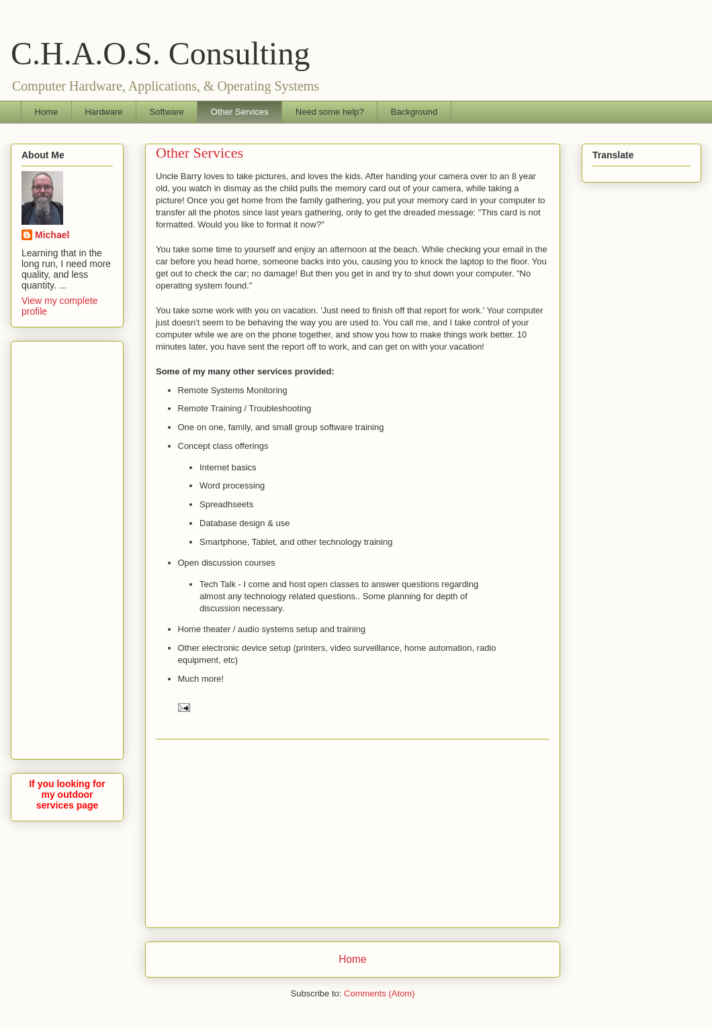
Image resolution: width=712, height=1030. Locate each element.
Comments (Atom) (379, 993)
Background (414, 112)
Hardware (103, 112)
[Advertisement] (352, 833)
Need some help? (330, 112)
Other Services (240, 112)
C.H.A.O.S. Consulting (160, 53)
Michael (52, 234)
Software (167, 112)
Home (46, 112)
